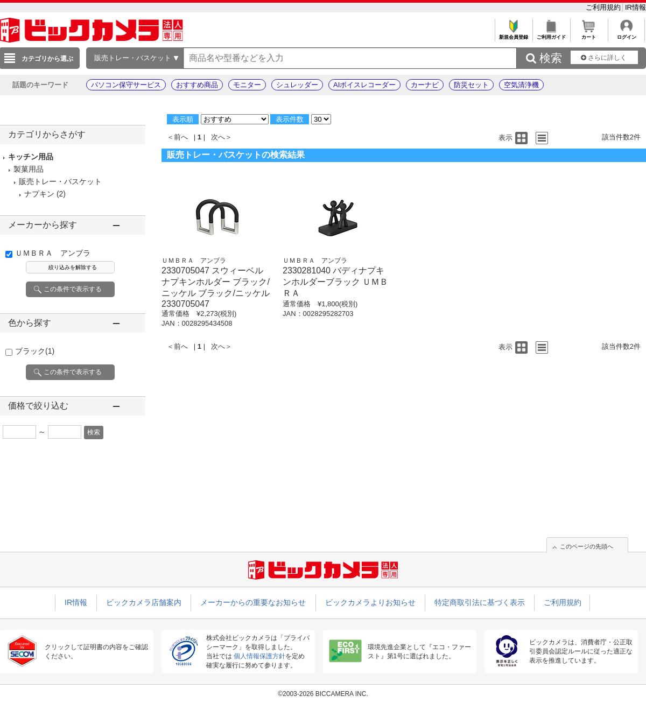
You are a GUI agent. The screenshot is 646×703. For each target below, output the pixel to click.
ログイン (626, 34)
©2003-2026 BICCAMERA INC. (323, 694)
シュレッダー (297, 85)
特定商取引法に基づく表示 (479, 602)
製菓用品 (28, 169)
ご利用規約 (604, 7)
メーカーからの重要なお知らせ (253, 602)
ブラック (34, 351)
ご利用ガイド (550, 34)
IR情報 (635, 7)
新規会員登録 (513, 34)
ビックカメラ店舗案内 (143, 602)
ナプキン (39, 193)
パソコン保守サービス (126, 85)
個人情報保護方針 (259, 656)
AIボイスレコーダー (364, 85)
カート (588, 34)
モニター (247, 85)
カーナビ (425, 85)
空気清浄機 (521, 85)
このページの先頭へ (586, 546)
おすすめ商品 (197, 85)
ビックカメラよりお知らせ (370, 602)
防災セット (471, 85)
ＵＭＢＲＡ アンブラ (52, 253)
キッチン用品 (30, 156)
